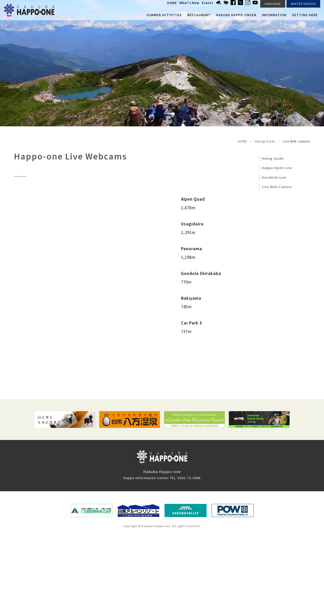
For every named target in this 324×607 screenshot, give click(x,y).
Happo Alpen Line (277, 168)
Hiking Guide (265, 141)
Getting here (305, 15)
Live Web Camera (277, 186)
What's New (189, 3)
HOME (172, 3)
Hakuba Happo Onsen (236, 15)
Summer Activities (164, 15)
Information (274, 15)
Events (207, 3)
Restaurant (199, 15)
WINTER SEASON (303, 4)
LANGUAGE (273, 4)
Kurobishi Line (274, 177)
